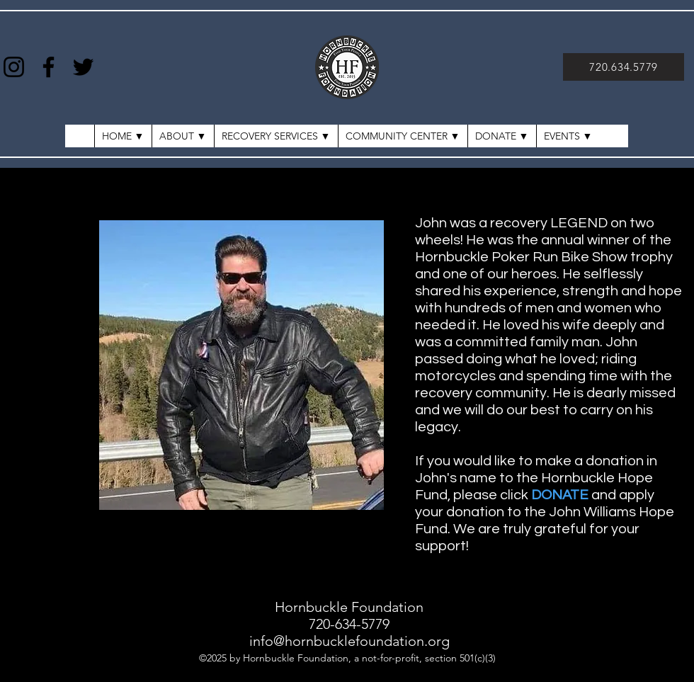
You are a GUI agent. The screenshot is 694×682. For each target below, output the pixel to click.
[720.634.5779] (623, 67)
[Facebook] (48, 67)
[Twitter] (83, 67)
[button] (568, 136)
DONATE (559, 495)
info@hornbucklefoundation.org (349, 640)
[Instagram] (14, 67)
